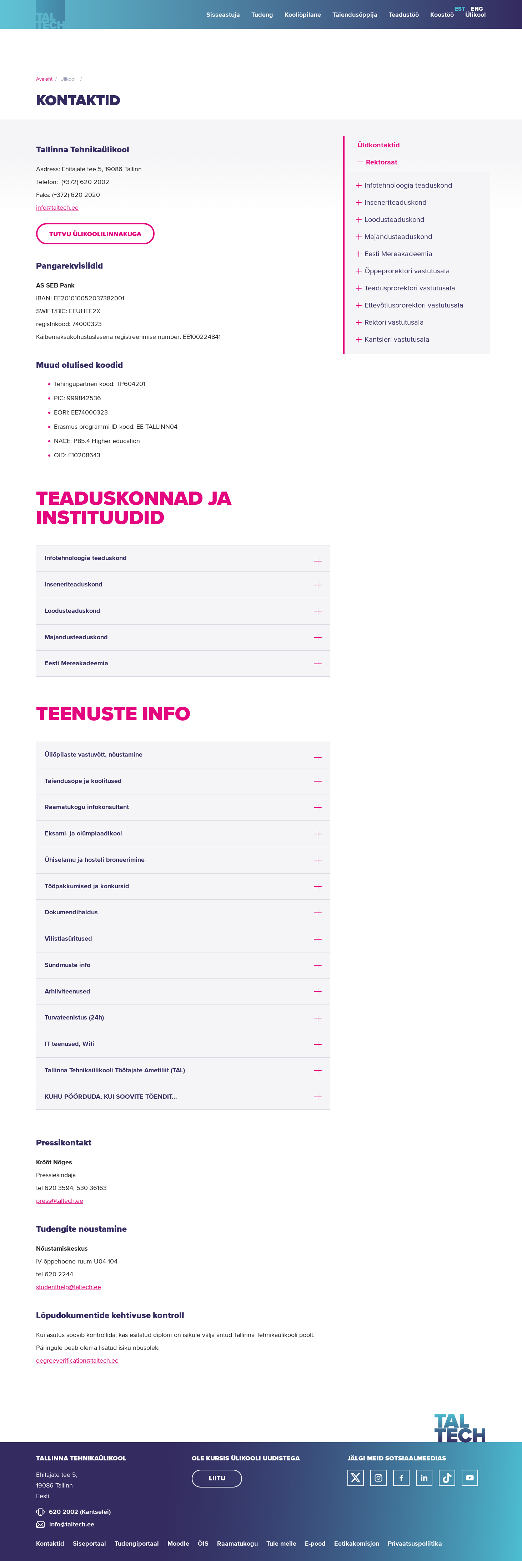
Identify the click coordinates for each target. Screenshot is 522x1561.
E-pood (315, 1544)
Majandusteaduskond (398, 237)
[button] (360, 162)
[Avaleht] (58, 41)
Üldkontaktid (378, 145)
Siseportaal (89, 1544)
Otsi (441, 9)
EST (460, 9)
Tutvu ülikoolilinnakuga (95, 234)
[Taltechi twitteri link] (355, 1478)
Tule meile (281, 1544)
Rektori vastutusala (394, 322)
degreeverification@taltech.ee (77, 1361)
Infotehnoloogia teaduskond (408, 185)
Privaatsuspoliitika (415, 1544)
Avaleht (44, 79)
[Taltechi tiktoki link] (447, 1478)
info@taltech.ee (57, 208)
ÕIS (203, 1544)
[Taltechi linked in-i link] (424, 1478)
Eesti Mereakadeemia (398, 254)
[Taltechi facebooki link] (401, 1478)
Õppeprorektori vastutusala (407, 271)
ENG (477, 9)
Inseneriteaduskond (396, 203)
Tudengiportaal (137, 1544)
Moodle (178, 1544)
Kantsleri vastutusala (397, 340)
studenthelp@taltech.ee (68, 1287)
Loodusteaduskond (395, 220)
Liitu (217, 1478)
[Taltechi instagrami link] (378, 1478)
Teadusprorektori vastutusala (410, 288)
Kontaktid (50, 1544)
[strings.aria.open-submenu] (39, 9)
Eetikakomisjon (356, 1544)
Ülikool (67, 79)
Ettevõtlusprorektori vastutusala (414, 305)
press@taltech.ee (59, 1201)
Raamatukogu (237, 1544)
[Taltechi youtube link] (470, 1478)
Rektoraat (381, 162)
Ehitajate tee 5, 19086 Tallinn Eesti (56, 1486)
